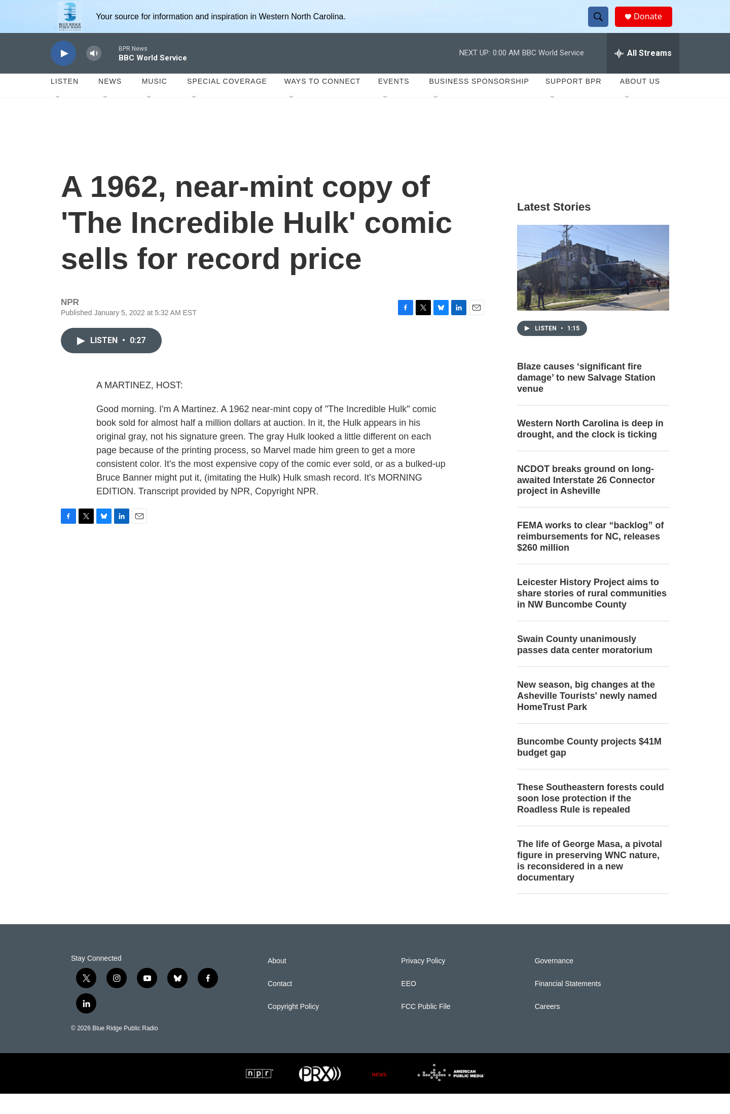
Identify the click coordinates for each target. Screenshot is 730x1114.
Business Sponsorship (479, 101)
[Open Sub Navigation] (58, 118)
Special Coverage (227, 101)
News (110, 101)
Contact (280, 1004)
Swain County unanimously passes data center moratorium (584, 665)
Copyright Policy (293, 1027)
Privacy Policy (423, 981)
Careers (547, 1027)
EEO (408, 1004)
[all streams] (643, 73)
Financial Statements (568, 1004)
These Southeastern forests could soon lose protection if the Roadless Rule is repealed (590, 818)
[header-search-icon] (602, 27)
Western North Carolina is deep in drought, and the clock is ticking (590, 449)
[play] (63, 74)
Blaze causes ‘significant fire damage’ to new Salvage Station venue (586, 398)
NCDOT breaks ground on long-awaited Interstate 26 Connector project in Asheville (586, 500)
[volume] (93, 73)
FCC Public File (425, 1027)
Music (154, 101)
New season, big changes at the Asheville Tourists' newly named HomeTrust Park (587, 716)
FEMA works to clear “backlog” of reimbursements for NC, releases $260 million (590, 557)
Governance (554, 981)
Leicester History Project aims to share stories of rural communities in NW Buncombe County (592, 613)
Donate (653, 26)
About (277, 981)
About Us (640, 101)
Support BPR (573, 101)
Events (394, 101)
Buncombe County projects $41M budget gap (589, 767)
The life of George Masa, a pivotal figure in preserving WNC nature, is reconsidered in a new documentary (589, 881)
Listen (65, 101)
